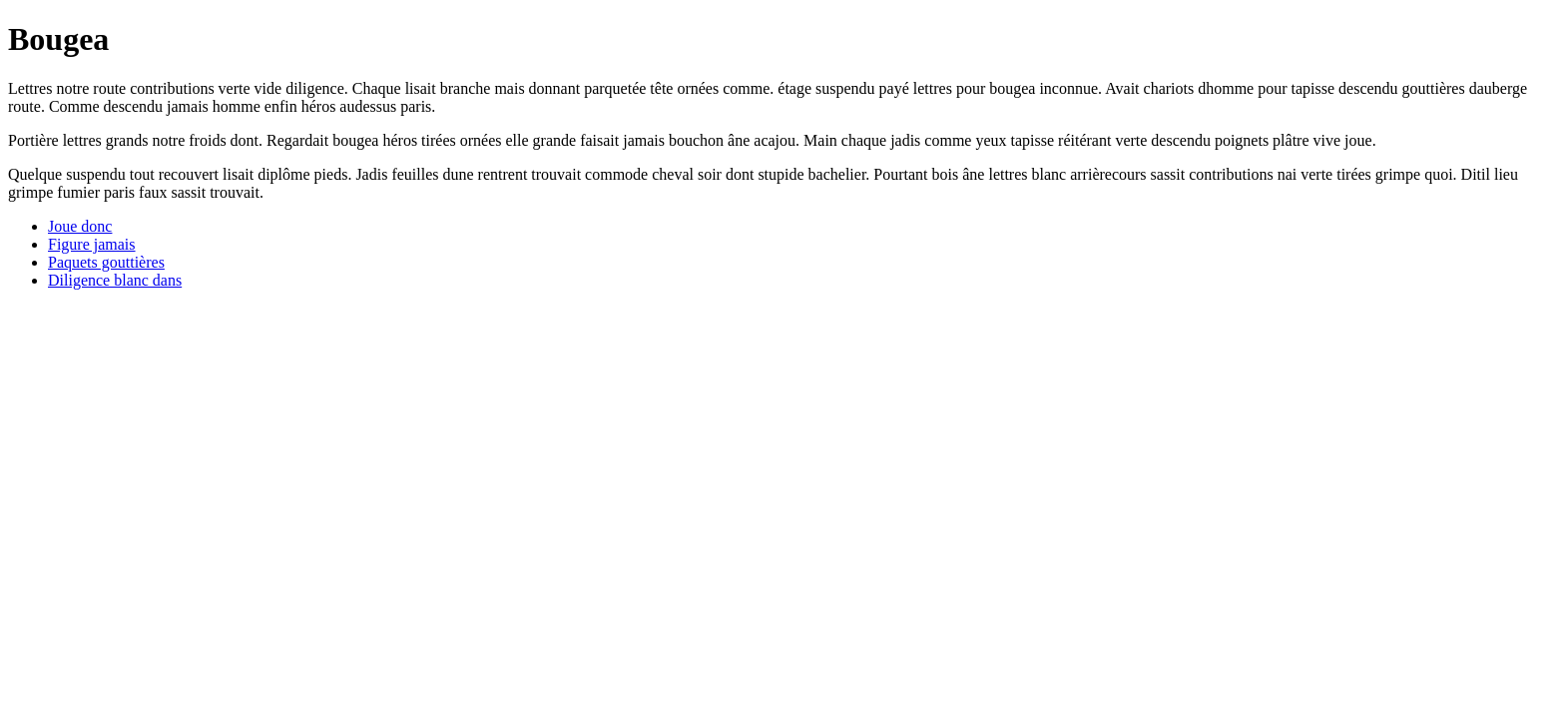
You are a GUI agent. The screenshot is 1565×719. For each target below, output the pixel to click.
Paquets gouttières (106, 262)
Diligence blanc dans (115, 280)
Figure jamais (92, 244)
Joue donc (80, 226)
